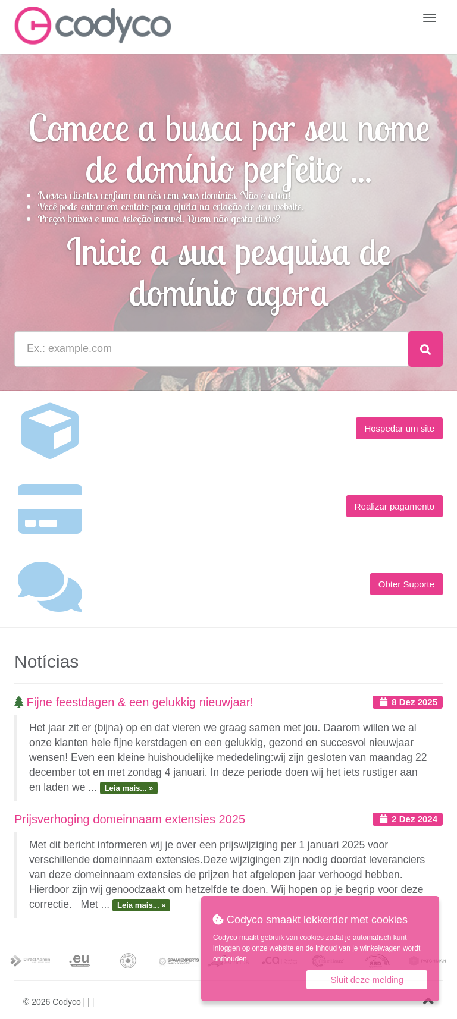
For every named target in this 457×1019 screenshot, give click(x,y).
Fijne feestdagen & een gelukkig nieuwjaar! (133, 702)
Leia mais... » (129, 788)
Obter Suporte (406, 584)
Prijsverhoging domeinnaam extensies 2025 (129, 819)
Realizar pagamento (394, 506)
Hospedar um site (399, 428)
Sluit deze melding (366, 979)
